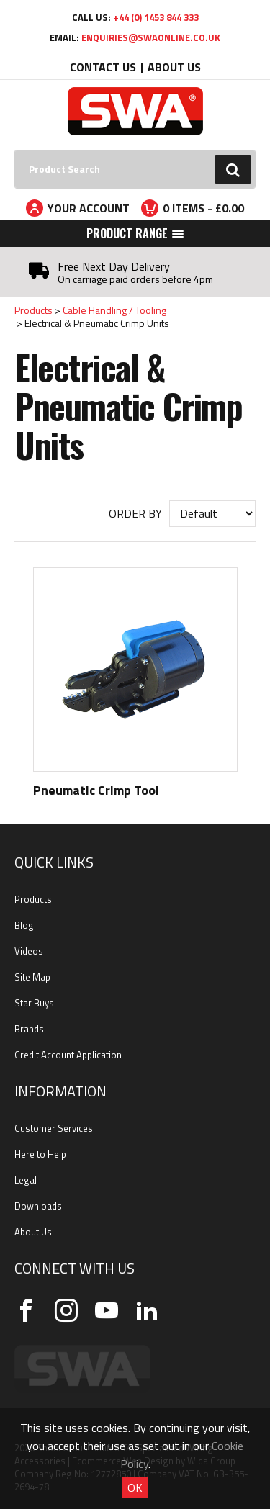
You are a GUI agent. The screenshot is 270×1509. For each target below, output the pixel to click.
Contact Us (103, 67)
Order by (135, 513)
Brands (29, 1029)
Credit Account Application (68, 1055)
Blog (24, 925)
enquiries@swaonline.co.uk (150, 37)
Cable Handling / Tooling (114, 309)
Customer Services (53, 1128)
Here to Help (40, 1154)
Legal (25, 1180)
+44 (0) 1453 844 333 (156, 17)
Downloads (38, 1206)
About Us (174, 67)
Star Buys (34, 1003)
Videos (28, 951)
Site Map (32, 977)
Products (33, 309)
